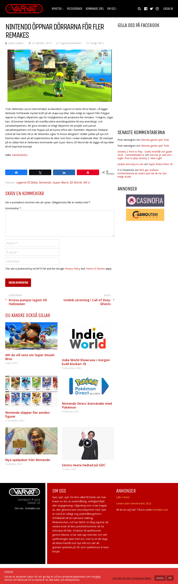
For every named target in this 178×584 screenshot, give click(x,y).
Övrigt (93, 43)
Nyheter (57, 8)
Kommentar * (13, 208)
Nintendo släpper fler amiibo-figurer (27, 414)
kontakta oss (160, 509)
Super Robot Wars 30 (161, 164)
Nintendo (45, 182)
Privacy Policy (72, 268)
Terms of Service (95, 268)
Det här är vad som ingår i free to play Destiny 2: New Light (145, 156)
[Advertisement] (147, 99)
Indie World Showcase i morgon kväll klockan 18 (86, 362)
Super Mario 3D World (67, 182)
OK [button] (170, 577)
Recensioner (74, 8)
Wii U (101, 43)
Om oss (111, 8)
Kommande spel (95, 8)
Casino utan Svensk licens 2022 (133, 503)
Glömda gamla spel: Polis (155, 139)
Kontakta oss (32, 508)
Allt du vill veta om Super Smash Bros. (29, 357)
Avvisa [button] (159, 577)
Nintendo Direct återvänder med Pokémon (87, 405)
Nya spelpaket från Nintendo (27, 460)
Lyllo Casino (123, 497)
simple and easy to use (130, 164)
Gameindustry (19, 155)
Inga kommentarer (70, 43)
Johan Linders (16, 43)
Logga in (168, 8)
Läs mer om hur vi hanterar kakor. (132, 578)
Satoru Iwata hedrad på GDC (84, 465)
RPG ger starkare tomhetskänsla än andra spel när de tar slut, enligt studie (142, 173)
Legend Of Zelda (26, 182)
